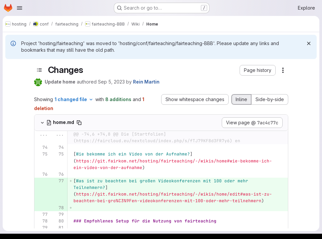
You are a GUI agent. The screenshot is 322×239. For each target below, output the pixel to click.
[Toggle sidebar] (39, 70)
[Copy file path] (79, 123)
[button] (258, 70)
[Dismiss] (309, 43)
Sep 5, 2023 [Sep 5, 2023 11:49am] (111, 82)
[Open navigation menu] (19, 8)
